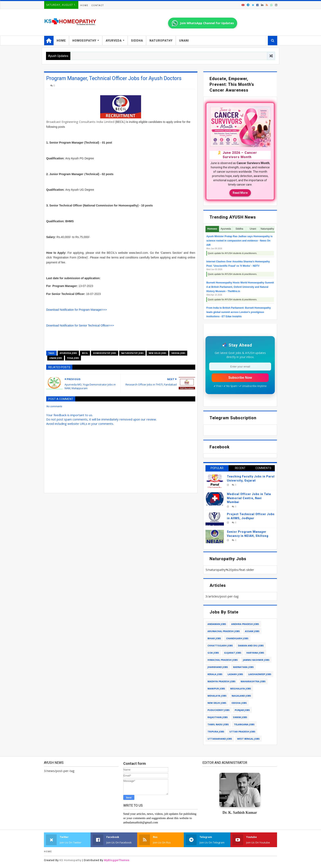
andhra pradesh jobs (245, 624)
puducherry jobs (219, 710)
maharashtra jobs (253, 681)
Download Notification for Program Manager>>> (76, 309)
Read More (240, 192)
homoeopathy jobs (104, 353)
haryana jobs (255, 652)
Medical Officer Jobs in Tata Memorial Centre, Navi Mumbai (249, 498)
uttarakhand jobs (220, 738)
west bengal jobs (248, 738)
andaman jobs (217, 624)
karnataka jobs (243, 667)
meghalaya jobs (240, 688)
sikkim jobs (240, 717)
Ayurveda (114, 40)
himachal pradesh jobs (223, 659)
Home (84, 5)
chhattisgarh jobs (220, 645)
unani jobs (55, 358)
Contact (97, 5)
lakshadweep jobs (259, 674)
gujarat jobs (232, 652)
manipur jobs (216, 688)
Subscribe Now (240, 377)
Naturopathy (161, 40)
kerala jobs (215, 674)
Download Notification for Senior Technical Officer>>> (80, 325)
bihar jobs (214, 638)
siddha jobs (178, 353)
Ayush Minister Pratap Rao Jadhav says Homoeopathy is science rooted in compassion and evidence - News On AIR (239, 240)
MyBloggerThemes (116, 860)
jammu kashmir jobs (256, 659)
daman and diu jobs (251, 645)
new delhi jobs (157, 353)
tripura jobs (216, 731)
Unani (184, 40)
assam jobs (252, 631)
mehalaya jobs (217, 695)
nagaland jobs (241, 695)
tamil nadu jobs (218, 724)
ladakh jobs (235, 674)
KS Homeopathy (70, 860)
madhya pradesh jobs (222, 681)
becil (85, 353)
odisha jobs (239, 702)
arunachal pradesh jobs (224, 631)
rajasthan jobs (218, 717)
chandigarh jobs (237, 638)
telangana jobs (244, 724)
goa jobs (213, 652)
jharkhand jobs (218, 667)
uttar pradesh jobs (242, 731)
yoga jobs (73, 358)
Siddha (137, 40)
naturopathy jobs (132, 353)
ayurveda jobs (68, 353)
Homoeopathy (84, 40)
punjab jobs (242, 710)
